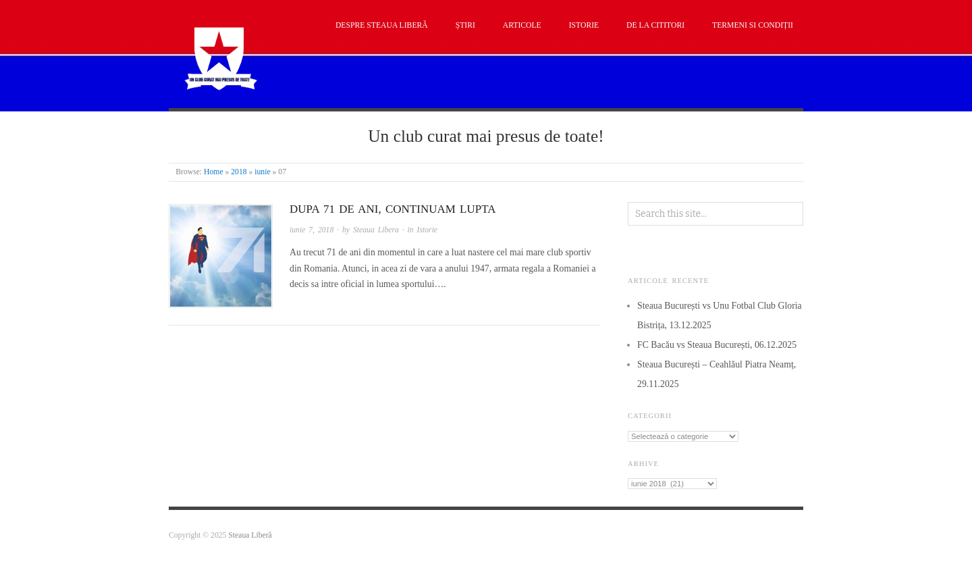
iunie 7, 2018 (311, 230)
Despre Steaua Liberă (381, 25)
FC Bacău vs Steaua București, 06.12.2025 (716, 345)
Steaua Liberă (250, 535)
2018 (238, 172)
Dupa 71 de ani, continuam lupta (393, 209)
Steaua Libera (376, 230)
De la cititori (655, 25)
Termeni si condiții (752, 25)
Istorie (584, 25)
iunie (262, 172)
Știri (465, 25)
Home (213, 172)
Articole (522, 25)
